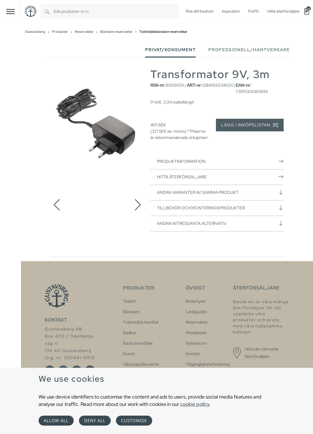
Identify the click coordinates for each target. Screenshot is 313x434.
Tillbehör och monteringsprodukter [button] (220, 208)
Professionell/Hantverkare (249, 50)
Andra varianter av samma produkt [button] (220, 192)
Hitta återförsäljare (220, 177)
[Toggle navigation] (10, 11)
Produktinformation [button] (220, 161)
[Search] (47, 11)
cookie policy (195, 404)
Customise (134, 420)
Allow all (56, 420)
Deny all (94, 420)
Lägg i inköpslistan (249, 125)
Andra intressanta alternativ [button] (220, 223)
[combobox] (116, 11)
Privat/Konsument (170, 50)
